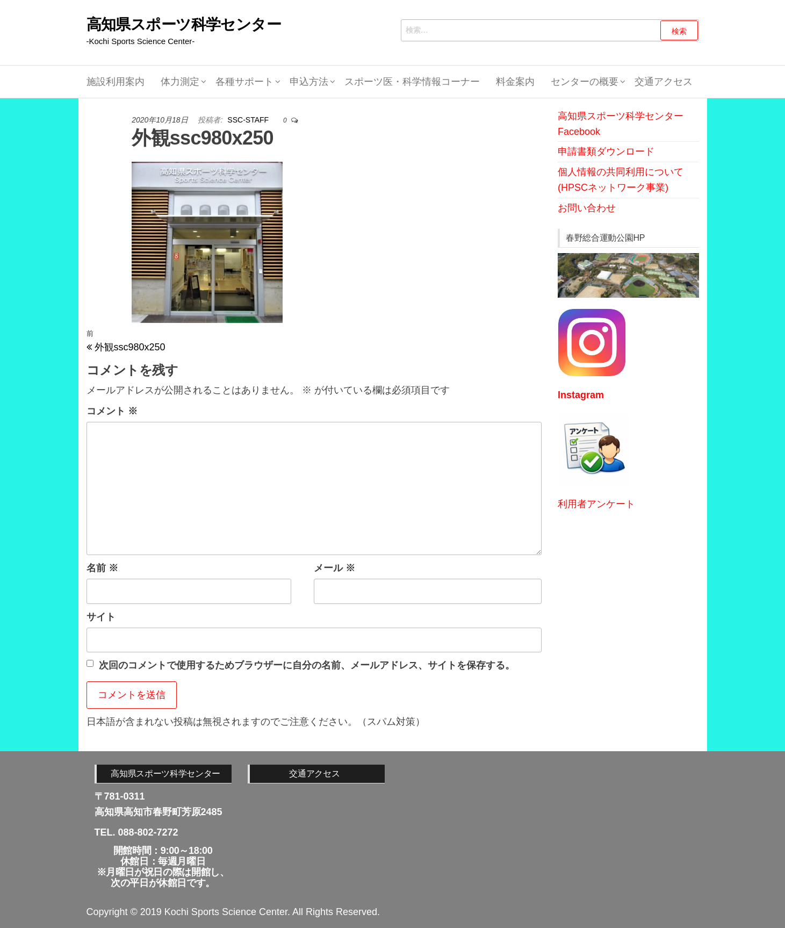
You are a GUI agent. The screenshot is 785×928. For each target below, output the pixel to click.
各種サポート (244, 81)
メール (334, 568)
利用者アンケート (596, 504)
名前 (102, 568)
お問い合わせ (587, 208)
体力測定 (180, 81)
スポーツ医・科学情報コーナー (412, 81)
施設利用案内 (116, 81)
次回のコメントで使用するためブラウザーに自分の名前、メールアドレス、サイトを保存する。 (307, 665)
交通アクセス (664, 81)
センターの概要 (584, 81)
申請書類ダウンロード (606, 151)
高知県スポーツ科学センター (184, 24)
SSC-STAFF (249, 120)
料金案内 (515, 81)
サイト (101, 617)
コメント (112, 411)
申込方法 (309, 81)
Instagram (581, 395)
